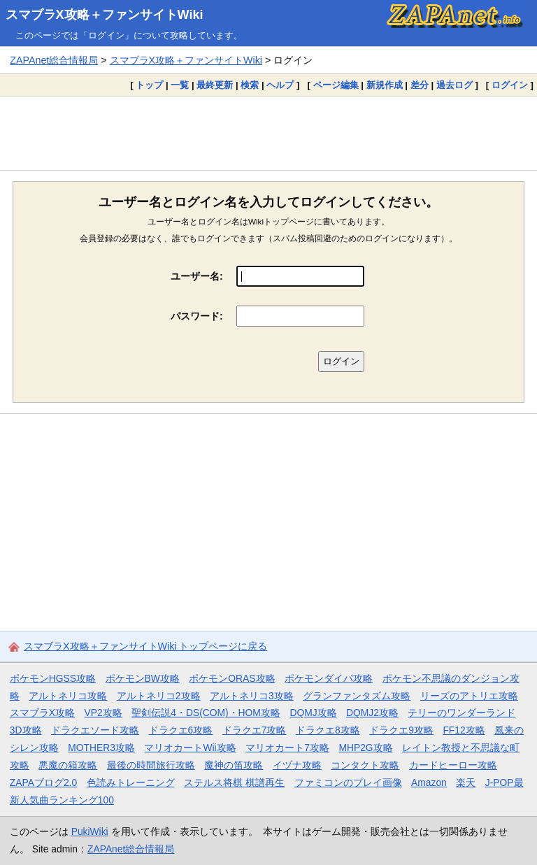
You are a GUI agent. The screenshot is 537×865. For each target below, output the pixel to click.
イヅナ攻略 (297, 765)
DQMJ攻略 (312, 712)
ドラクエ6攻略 (181, 730)
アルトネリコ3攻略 (252, 695)
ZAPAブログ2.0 (43, 782)
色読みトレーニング (131, 782)
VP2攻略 (103, 712)
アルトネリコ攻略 (68, 695)
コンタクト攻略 (365, 765)
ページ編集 (336, 85)
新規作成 (384, 85)
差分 (419, 85)
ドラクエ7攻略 (254, 730)
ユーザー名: (197, 276)
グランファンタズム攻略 (356, 695)
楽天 (465, 782)
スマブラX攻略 (42, 712)
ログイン (510, 85)
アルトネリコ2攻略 (159, 695)
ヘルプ (280, 85)
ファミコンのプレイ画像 (348, 782)
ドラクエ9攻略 (401, 730)
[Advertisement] (268, 132)
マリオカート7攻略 (287, 747)
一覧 (180, 85)
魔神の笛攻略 (233, 765)
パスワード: (197, 316)
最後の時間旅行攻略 (151, 765)
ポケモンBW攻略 (143, 678)
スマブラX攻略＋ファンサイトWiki (104, 15)
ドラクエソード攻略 (95, 730)
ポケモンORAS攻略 (232, 678)
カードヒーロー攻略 (453, 765)
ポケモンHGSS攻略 (53, 678)
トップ (149, 85)
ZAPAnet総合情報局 (54, 60)
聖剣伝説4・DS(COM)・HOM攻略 (205, 712)
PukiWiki (89, 831)
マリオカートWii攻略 (190, 747)
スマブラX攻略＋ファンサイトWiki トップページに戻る (145, 646)
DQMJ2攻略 (372, 712)
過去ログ (454, 85)
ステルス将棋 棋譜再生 (234, 782)
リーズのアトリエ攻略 (469, 695)
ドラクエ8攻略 (328, 730)
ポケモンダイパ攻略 (329, 678)
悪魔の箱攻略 (67, 765)
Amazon (429, 782)
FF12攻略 (464, 730)
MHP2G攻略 (365, 747)
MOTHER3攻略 (101, 747)
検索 (250, 85)
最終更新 (214, 85)
